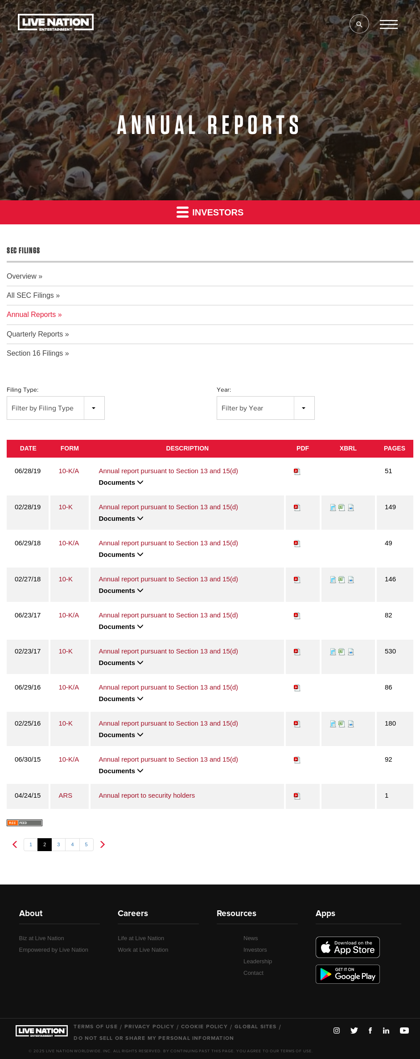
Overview (22, 276)
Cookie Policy (204, 1027)
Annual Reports (31, 314)
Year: (224, 389)
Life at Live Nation (141, 938)
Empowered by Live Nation (53, 949)
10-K (65, 507)
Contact (253, 973)
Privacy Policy (149, 1027)
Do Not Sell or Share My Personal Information (154, 1038)
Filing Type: (22, 389)
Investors (210, 212)
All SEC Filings (30, 295)
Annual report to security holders (147, 795)
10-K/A (68, 471)
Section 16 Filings (35, 353)
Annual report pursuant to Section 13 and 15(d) (168, 471)
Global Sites (255, 1027)
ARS (65, 795)
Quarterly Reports (35, 334)
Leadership (257, 961)
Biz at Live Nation (41, 938)
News (250, 938)
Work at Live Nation (143, 949)
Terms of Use (95, 1027)
